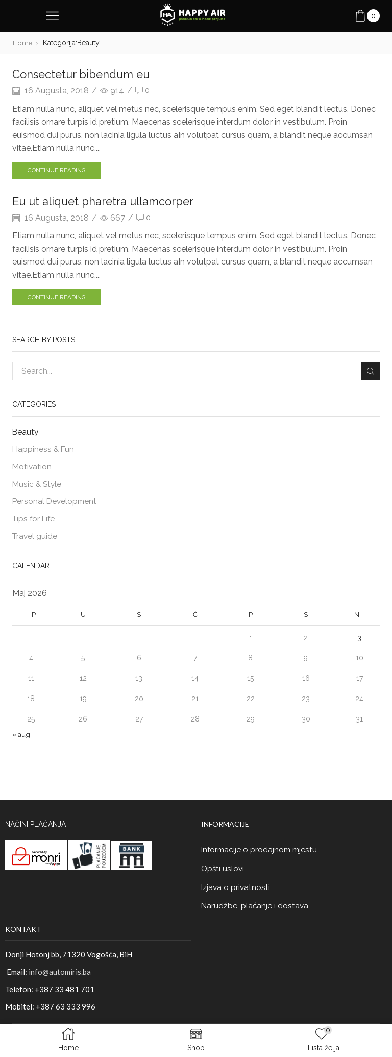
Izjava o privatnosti (236, 892)
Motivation (32, 469)
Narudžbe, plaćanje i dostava (255, 912)
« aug (21, 738)
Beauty (25, 433)
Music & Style (37, 486)
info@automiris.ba (60, 977)
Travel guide (35, 540)
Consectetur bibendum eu (86, 73)
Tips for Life (35, 522)
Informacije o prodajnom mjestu (261, 854)
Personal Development (55, 504)
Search (370, 372)
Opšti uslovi (223, 873)
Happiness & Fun (44, 451)
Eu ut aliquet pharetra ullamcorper (111, 201)
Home (23, 43)
